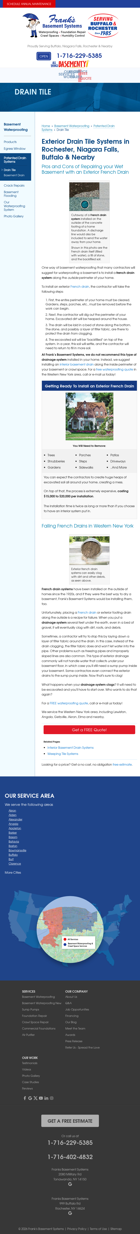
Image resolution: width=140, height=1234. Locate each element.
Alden (13, 812)
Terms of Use (98, 1226)
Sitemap (116, 1226)
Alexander (15, 817)
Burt (11, 856)
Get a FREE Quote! (89, 727)
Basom (13, 834)
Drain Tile (10, 167)
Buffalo (13, 852)
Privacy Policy (76, 1226)
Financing (71, 1013)
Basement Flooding (11, 191)
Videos (26, 1067)
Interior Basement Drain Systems (70, 744)
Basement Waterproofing (16, 124)
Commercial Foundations (38, 1026)
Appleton (15, 825)
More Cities (13, 869)
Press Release (73, 1038)
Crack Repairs (14, 182)
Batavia (14, 839)
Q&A (68, 1000)
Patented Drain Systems (15, 157)
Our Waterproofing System (14, 203)
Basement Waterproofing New (41, 1000)
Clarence (15, 861)
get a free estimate (70, 1118)
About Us (71, 994)
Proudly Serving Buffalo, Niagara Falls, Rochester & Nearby (70, 46)
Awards (70, 1032)
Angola (13, 821)
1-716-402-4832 (70, 1153)
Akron (12, 808)
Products (10, 139)
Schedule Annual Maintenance (29, 4)
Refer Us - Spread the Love (82, 1045)
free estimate (122, 761)
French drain (79, 284)
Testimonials (29, 1060)
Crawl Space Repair (35, 1019)
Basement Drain (14, 172)
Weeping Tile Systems (62, 751)
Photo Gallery (14, 213)
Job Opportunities (77, 1007)
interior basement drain (77, 361)
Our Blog (70, 1019)
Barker (13, 830)
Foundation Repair (34, 1013)
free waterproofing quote (114, 366)
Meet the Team (75, 1026)
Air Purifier (28, 1032)
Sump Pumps (30, 1007)
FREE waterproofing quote (69, 700)
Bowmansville (17, 847)
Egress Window (15, 146)
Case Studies (30, 1079)
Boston (13, 843)
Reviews (27, 1086)
